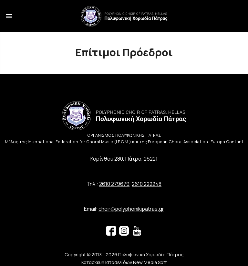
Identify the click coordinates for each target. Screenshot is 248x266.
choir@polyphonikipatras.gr (131, 208)
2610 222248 (146, 183)
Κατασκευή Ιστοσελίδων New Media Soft (124, 262)
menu (9, 16)
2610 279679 (114, 183)
